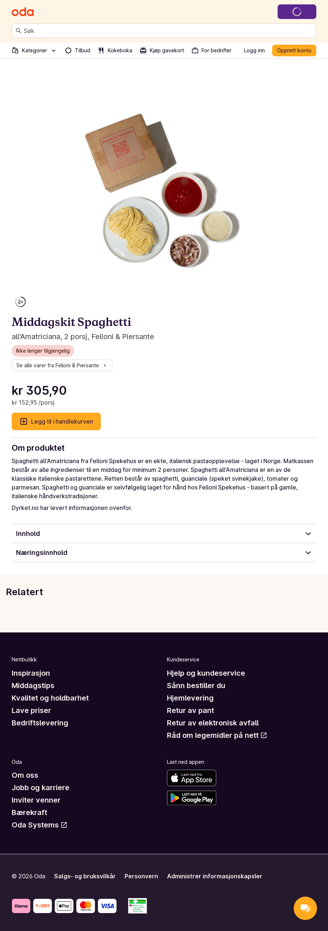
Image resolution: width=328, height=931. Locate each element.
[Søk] (18, 30)
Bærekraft (29, 812)
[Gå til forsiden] (23, 11)
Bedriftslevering (40, 722)
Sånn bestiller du (196, 685)
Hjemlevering (190, 698)
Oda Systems (40, 825)
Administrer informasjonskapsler (214, 876)
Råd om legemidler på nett (217, 735)
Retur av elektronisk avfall (213, 722)
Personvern (141, 876)
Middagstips (33, 685)
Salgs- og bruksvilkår (85, 876)
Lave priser (31, 710)
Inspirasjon (31, 673)
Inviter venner (36, 800)
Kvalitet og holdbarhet (50, 698)
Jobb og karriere (40, 787)
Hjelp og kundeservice (206, 673)
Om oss (25, 775)
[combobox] (168, 31)
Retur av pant (190, 710)
